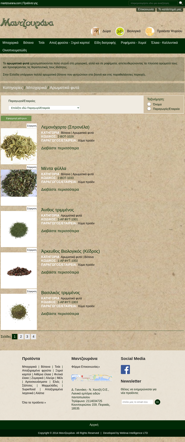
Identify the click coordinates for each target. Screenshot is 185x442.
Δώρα (107, 31)
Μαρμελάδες (50, 385)
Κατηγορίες (13, 87)
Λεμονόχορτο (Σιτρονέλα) (65, 127)
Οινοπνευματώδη (15, 50)
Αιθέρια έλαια (42, 374)
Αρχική (94, 424)
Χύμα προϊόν (86, 140)
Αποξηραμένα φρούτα (36, 370)
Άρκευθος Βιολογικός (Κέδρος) (70, 251)
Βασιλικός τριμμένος (60, 292)
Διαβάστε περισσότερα (60, 148)
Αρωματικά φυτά (64, 87)
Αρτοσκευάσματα (36, 381)
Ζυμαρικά (37, 377)
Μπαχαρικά (10, 42)
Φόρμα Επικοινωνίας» (85, 366)
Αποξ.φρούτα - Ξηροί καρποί (69, 42)
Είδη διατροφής (105, 42)
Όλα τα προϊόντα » (34, 402)
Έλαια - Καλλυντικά (164, 42)
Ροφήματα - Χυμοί (133, 42)
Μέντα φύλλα (53, 168)
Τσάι (41, 42)
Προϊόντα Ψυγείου (169, 31)
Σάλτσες (27, 385)
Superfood (28, 389)
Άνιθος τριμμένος (57, 209)
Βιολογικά (134, 31)
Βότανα (28, 42)
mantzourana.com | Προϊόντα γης (19, 3)
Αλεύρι (50, 377)
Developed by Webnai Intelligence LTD (125, 433)
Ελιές (56, 381)
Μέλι (60, 377)
